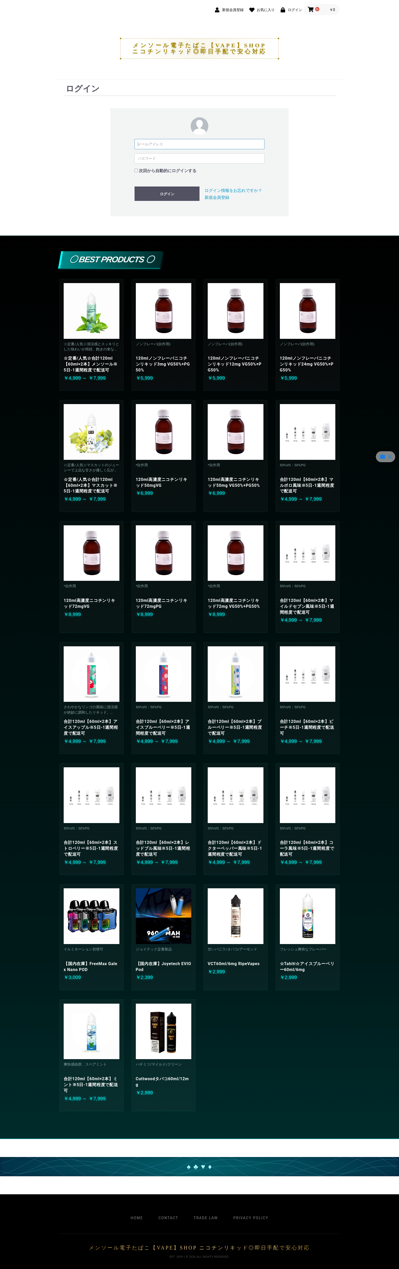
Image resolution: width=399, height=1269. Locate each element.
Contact (168, 1218)
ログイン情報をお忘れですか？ (233, 190)
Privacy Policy (250, 1218)
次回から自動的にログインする (167, 170)
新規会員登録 (217, 197)
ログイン (167, 194)
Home (137, 1218)
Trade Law (206, 1218)
